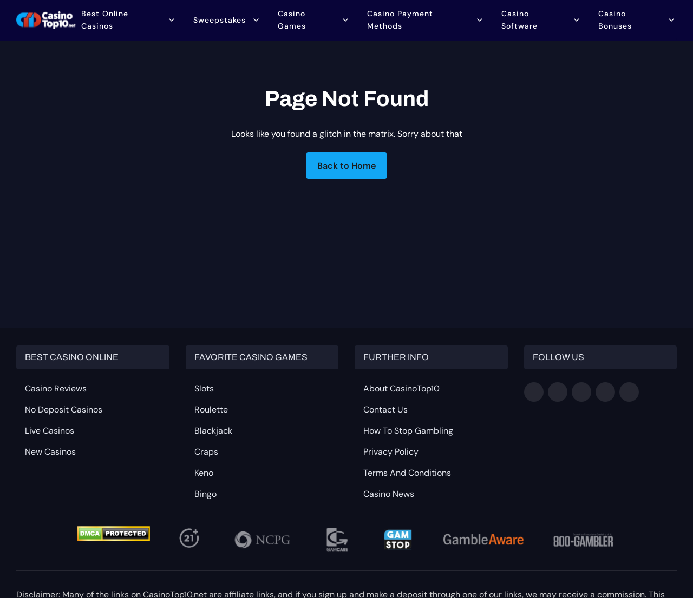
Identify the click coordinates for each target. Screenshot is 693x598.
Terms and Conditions (407, 473)
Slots (204, 388)
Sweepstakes (219, 20)
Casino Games (292, 20)
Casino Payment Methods (401, 20)
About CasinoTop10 (401, 388)
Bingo (205, 494)
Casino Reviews (56, 388)
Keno (203, 473)
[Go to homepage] (46, 20)
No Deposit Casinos (63, 409)
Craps (206, 451)
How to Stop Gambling (408, 430)
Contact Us (385, 409)
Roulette (211, 409)
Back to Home (346, 165)
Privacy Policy (391, 451)
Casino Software (519, 20)
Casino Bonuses (615, 20)
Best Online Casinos (104, 20)
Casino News (388, 494)
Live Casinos (49, 430)
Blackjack (213, 430)
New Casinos (50, 451)
